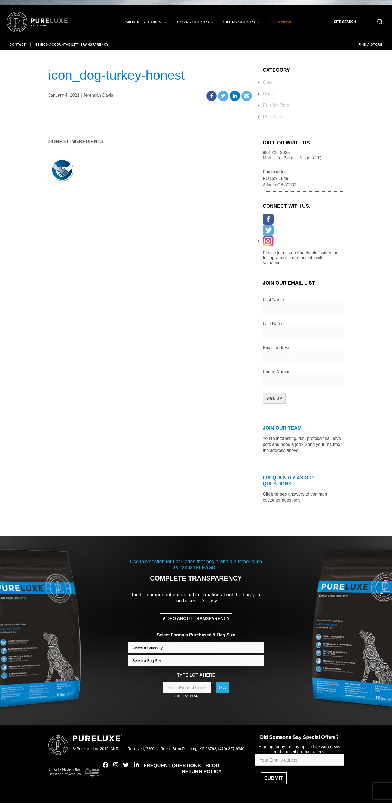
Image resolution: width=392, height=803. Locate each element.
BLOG (213, 765)
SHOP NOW (280, 22)
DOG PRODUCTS (195, 22)
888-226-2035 (276, 152)
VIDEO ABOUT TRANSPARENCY (195, 618)
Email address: (277, 347)
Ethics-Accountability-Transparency (72, 44)
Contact (18, 44)
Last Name (273, 323)
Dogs (268, 93)
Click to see (275, 494)
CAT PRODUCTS (242, 22)
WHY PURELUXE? (146, 22)
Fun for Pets (276, 105)
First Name (273, 299)
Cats (268, 82)
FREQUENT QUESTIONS (172, 765)
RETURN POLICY (202, 771)
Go (222, 687)
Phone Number (277, 371)
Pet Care (272, 116)
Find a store (370, 44)
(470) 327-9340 (231, 749)
